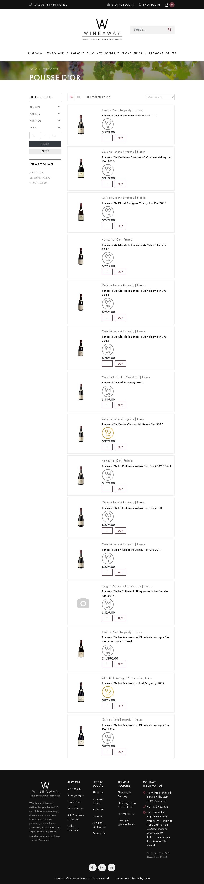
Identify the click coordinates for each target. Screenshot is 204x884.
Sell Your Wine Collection (76, 817)
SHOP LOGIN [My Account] (149, 4)
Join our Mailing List (99, 825)
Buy (120, 138)
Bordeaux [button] (112, 53)
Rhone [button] (126, 53)
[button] (170, 4)
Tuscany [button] (140, 53)
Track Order (74, 802)
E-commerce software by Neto (132, 878)
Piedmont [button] (156, 53)
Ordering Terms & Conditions (127, 805)
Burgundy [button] (94, 53)
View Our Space (98, 801)
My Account (74, 789)
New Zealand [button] (54, 53)
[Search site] (170, 30)
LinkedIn (97, 816)
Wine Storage (75, 808)
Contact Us (38, 183)
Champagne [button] (75, 53)
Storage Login (120, 4)
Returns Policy (40, 177)
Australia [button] (35, 53)
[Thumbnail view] (79, 97)
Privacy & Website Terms (126, 822)
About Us (36, 172)
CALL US (48, 4)
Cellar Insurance (72, 828)
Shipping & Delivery (124, 794)
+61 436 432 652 (157, 806)
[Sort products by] (160, 97)
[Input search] (147, 30)
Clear (45, 151)
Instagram (98, 809)
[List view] (71, 97)
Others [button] (171, 53)
